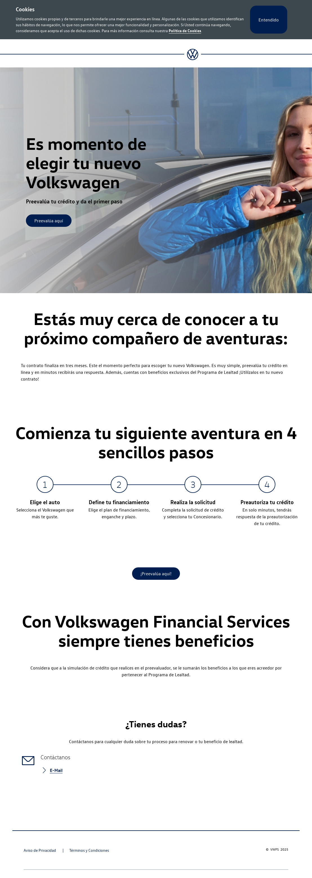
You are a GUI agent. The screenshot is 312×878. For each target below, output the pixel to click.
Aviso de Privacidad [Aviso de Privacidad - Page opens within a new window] (40, 850)
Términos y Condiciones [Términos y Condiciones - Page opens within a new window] (89, 850)
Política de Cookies (185, 30)
